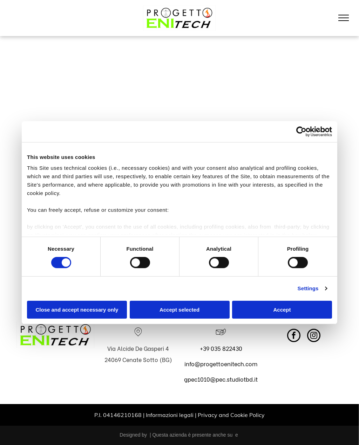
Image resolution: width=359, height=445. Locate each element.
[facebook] (293, 336)
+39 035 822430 (221, 348)
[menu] (343, 18)
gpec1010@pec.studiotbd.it (221, 379)
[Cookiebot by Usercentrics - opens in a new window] (301, 131)
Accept (282, 310)
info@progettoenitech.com (220, 364)
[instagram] (313, 336)
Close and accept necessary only (77, 310)
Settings (308, 288)
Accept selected (179, 310)
